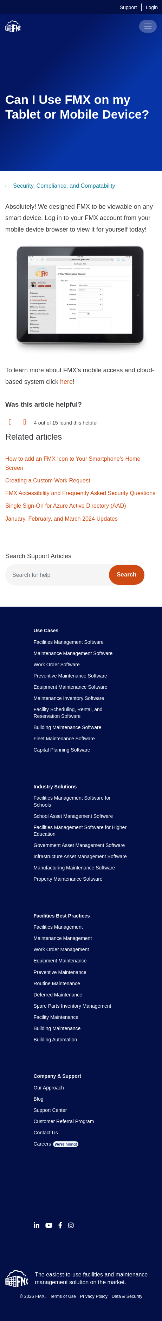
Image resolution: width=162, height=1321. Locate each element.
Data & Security (126, 1296)
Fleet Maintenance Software (64, 738)
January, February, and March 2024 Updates (61, 518)
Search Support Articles (38, 556)
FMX (40, 1296)
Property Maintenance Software (68, 879)
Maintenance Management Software (73, 653)
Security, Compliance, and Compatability (63, 185)
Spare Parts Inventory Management (72, 1006)
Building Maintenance (57, 1028)
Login (152, 7)
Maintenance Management (63, 938)
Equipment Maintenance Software (71, 687)
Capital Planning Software (62, 750)
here (66, 381)
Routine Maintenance (57, 983)
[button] (10, 422)
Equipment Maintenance (60, 960)
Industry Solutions (55, 786)
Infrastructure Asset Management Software (80, 856)
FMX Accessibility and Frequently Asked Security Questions (80, 493)
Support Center (50, 1110)
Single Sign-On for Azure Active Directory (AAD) (65, 505)
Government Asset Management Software (79, 845)
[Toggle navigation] (148, 26)
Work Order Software (57, 664)
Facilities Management (58, 927)
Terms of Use (63, 1296)
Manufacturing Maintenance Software (74, 867)
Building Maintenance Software (68, 727)
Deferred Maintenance (58, 995)
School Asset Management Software (73, 816)
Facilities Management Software (69, 642)
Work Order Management (61, 949)
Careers (56, 1144)
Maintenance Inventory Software (69, 698)
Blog (39, 1099)
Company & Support (57, 1076)
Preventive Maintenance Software (70, 676)
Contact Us (46, 1132)
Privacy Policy (94, 1296)
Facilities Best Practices (62, 916)
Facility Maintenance (56, 1017)
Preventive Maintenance (60, 972)
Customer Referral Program (64, 1121)
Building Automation (55, 1039)
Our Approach (49, 1087)
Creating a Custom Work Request (47, 480)
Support (128, 7)
